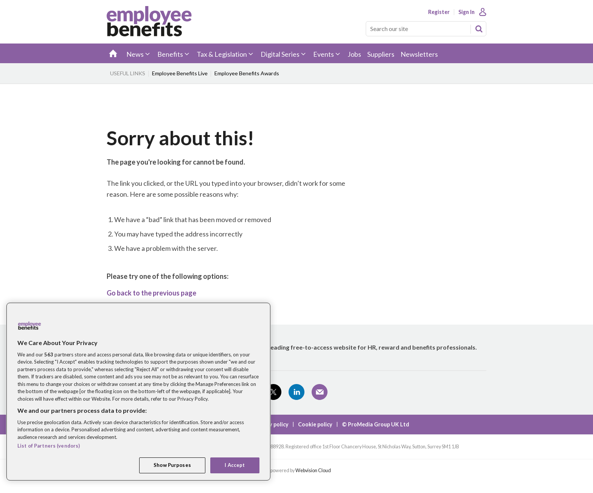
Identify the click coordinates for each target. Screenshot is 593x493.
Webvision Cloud (313, 470)
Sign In (466, 12)
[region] (138, 391)
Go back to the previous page (151, 293)
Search (479, 29)
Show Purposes (172, 465)
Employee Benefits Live (180, 73)
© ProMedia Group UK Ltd (375, 424)
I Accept (235, 465)
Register (439, 12)
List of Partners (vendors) (48, 446)
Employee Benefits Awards (246, 73)
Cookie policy (315, 424)
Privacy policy (271, 424)
